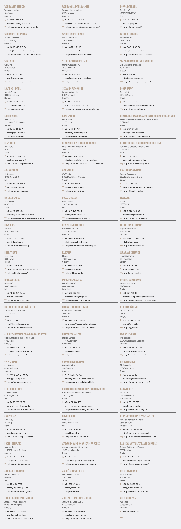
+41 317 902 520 (72, 74)
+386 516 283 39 (15, 101)
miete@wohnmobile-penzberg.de (22, 50)
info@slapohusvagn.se (133, 78)
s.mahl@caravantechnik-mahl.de (79, 378)
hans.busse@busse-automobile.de (80, 324)
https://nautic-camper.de (19, 464)
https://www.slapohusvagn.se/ (137, 81)
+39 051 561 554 (130, 19)
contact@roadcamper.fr (76, 132)
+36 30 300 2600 (131, 320)
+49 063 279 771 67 (132, 347)
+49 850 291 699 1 (73, 101)
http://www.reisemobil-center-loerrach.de (84, 163)
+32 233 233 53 (14, 265)
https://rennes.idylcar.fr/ (134, 109)
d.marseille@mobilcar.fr (133, 214)
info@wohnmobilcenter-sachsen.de (81, 23)
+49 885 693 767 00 (17, 47)
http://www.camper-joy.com (20, 436)
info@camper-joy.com (17, 433)
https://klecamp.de (74, 273)
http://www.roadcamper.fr (77, 136)
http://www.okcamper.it (18, 191)
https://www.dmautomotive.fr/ (137, 382)
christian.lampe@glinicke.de (19, 351)
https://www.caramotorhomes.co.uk (140, 436)
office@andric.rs (72, 487)
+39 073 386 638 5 (16, 183)
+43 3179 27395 (130, 129)
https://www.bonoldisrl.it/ (77, 436)
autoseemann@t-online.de (77, 105)
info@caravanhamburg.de (76, 242)
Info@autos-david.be (132, 487)
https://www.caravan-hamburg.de (81, 245)
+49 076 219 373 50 (74, 156)
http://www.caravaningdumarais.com (82, 409)
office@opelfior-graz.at (17, 487)
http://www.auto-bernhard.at (21, 409)
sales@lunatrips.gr (15, 242)
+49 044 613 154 (15, 19)
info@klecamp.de (73, 269)
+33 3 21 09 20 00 (131, 211)
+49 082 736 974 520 (133, 238)
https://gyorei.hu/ (131, 327)
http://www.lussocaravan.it (78, 218)
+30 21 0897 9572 (15, 238)
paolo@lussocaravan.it (75, 214)
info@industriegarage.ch (76, 296)
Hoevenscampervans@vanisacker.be (139, 296)
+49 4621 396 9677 (74, 375)
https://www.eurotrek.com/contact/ (82, 354)
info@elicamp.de (130, 242)
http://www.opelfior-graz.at (20, 491)
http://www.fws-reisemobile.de (137, 354)
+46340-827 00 (130, 74)
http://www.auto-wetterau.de (79, 518)
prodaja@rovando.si (16, 105)
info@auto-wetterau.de (75, 515)
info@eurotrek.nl (72, 351)
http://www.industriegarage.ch (79, 300)
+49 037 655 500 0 (16, 511)
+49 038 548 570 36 (75, 320)
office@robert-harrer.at (133, 132)
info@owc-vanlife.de (74, 187)
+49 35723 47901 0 (74, 19)
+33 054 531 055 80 (16, 156)
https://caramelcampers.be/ (136, 464)
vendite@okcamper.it (16, 187)
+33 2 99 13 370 (130, 101)
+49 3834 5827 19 (73, 183)
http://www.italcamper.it (19, 300)
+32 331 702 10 (130, 293)
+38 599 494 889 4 (16, 429)
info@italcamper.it (15, 296)
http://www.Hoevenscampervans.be (140, 300)
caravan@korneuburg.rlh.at (135, 160)
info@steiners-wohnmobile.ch (78, 78)
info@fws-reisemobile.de (134, 351)
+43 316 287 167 (14, 484)
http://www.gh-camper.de (19, 382)
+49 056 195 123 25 (16, 347)
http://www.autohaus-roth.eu (21, 518)
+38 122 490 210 (73, 484)
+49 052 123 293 (73, 47)
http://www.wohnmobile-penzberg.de (24, 54)
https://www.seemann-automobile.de (82, 109)
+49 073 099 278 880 (17, 375)
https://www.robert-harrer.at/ (137, 136)
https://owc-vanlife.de (76, 191)
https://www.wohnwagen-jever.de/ (23, 27)
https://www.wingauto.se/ (19, 81)
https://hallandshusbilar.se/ (20, 327)
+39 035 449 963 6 (16, 293)
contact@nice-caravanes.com (20, 214)
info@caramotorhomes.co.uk (136, 433)
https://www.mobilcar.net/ (135, 218)
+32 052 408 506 (131, 484)
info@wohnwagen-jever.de (19, 23)
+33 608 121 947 (72, 129)
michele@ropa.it (130, 23)
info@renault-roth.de (16, 515)
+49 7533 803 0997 (16, 456)
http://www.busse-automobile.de (81, 327)
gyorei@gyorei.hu (130, 324)
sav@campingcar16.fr (16, 160)
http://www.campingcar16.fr (20, 163)
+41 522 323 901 (72, 293)
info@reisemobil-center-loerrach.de (81, 160)
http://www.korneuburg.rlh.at (137, 163)
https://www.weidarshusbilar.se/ (138, 54)
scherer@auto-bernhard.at (19, 405)
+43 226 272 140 (131, 156)
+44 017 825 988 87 (132, 429)
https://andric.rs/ (73, 491)
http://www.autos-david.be (136, 491)
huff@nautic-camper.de (18, 460)
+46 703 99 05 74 (131, 47)
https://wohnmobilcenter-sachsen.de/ (83, 27)
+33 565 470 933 (73, 456)
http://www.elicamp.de (134, 245)
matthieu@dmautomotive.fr (135, 378)
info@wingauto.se (15, 78)
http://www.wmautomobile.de (79, 54)
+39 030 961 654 (73, 429)
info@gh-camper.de (16, 378)
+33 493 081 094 (15, 211)
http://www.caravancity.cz (135, 409)
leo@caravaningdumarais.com (78, 405)
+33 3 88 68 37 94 (131, 375)
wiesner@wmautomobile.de (77, 50)
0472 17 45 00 (130, 183)
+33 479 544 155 (73, 402)
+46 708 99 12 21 (15, 320)
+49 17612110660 (131, 511)
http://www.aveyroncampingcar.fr (81, 464)
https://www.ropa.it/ (133, 27)
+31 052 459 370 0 (74, 347)
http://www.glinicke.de (18, 354)
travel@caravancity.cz (132, 405)
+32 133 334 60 (130, 265)
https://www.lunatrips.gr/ (19, 245)
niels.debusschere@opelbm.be (136, 460)
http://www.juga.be (132, 273)
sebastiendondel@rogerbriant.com (138, 105)
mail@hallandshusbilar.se (18, 324)
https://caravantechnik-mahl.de (80, 382)
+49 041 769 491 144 (75, 238)
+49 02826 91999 (73, 265)
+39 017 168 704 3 (73, 211)
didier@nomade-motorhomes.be (138, 187)
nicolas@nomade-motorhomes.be (22, 269)
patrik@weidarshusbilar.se (134, 50)
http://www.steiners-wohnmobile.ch (82, 81)
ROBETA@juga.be (131, 269)
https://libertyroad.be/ (133, 191)
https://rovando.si (16, 109)
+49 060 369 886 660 (75, 511)
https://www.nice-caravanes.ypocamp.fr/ (26, 218)
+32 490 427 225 (131, 456)
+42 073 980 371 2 (132, 402)
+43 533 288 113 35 (16, 402)
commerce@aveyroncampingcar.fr (80, 460)
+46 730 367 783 (15, 74)
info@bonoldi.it (72, 433)
